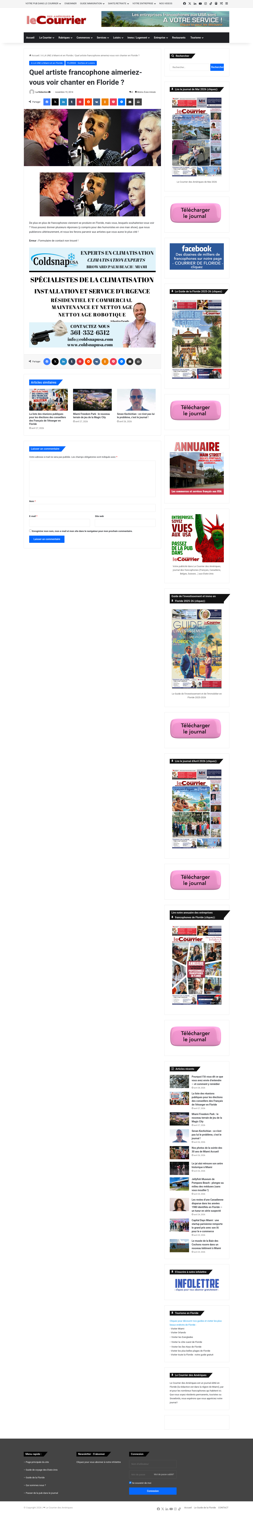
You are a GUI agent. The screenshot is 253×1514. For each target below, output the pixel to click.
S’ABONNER (70, 3)
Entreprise (159, 37)
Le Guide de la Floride (205, 1507)
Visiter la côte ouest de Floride (186, 1342)
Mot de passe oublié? (164, 1474)
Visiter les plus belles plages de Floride (190, 1350)
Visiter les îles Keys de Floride (186, 1346)
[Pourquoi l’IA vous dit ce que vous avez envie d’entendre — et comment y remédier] (179, 1081)
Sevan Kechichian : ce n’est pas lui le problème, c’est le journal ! (206, 1135)
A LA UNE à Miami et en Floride (57, 55)
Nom (32, 501)
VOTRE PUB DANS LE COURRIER (41, 3)
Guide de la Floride (35, 1477)
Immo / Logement (137, 37)
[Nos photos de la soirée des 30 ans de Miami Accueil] (179, 1152)
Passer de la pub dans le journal (42, 1493)
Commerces (83, 37)
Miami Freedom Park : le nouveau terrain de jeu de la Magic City (207, 1118)
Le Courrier (45, 37)
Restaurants (179, 37)
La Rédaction (41, 92)
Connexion (153, 1491)
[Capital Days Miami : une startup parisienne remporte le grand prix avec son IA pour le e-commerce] (179, 1225)
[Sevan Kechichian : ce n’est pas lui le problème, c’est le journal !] (136, 400)
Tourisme (195, 37)
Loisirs (117, 37)
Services (101, 37)
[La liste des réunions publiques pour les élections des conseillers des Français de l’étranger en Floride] (48, 400)
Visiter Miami (177, 1328)
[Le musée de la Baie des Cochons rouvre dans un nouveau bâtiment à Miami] (179, 1245)
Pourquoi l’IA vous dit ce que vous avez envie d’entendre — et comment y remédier (207, 1080)
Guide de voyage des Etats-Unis (42, 1469)
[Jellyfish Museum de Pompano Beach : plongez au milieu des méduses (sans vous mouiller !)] (179, 1184)
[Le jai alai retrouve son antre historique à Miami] (179, 1168)
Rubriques (64, 37)
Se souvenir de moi (140, 1482)
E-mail (33, 516)
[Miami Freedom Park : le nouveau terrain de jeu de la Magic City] (92, 400)
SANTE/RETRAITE (117, 3)
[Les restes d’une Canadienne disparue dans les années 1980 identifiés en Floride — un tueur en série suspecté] (179, 1204)
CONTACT (223, 1507)
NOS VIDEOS (165, 3)
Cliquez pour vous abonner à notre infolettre (98, 1462)
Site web (99, 516)
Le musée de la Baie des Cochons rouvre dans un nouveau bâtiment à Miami (206, 1244)
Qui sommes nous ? (36, 1485)
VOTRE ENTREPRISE (142, 3)
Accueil (30, 37)
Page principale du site (37, 1462)
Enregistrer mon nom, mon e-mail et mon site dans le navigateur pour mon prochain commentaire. (82, 531)
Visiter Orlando (178, 1332)
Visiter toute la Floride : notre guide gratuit (192, 1354)
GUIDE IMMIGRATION (91, 3)
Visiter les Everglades (182, 1337)
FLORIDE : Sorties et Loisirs (81, 63)
